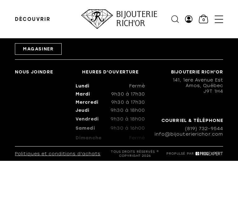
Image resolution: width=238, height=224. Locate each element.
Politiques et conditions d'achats (57, 154)
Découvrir (33, 19)
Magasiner (38, 49)
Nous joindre (34, 72)
